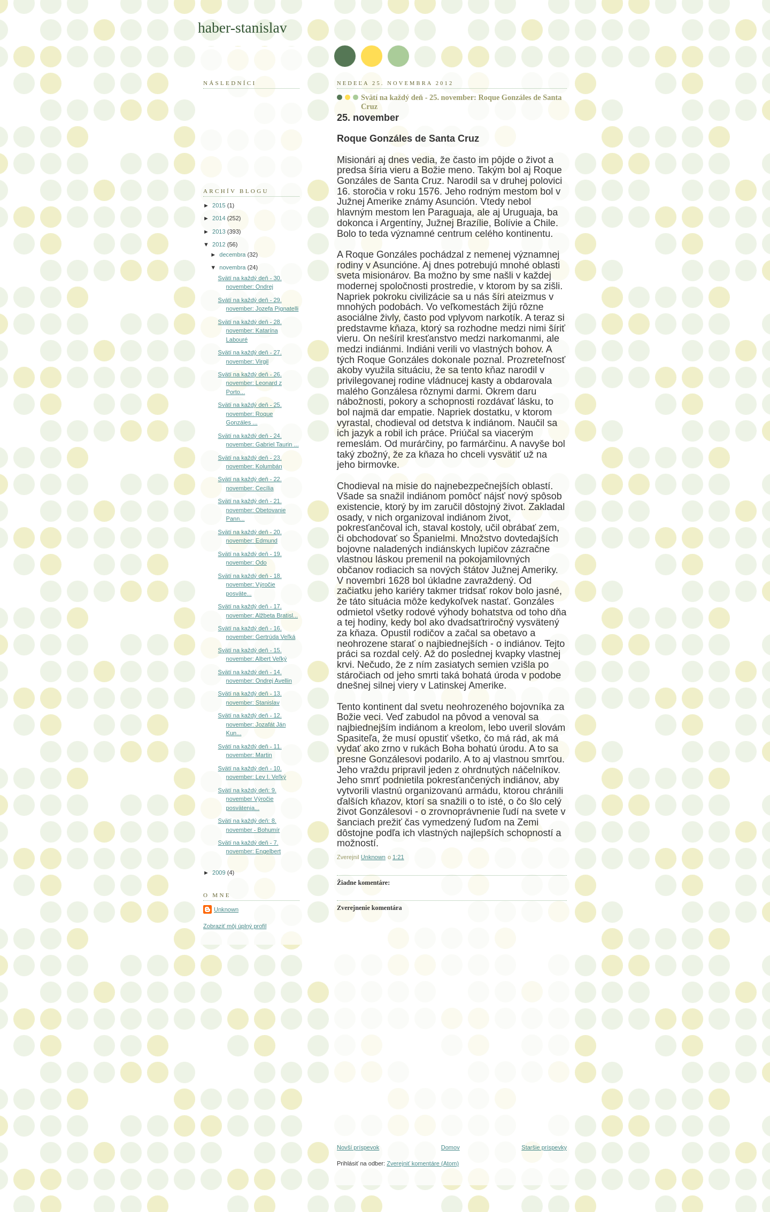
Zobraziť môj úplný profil (234, 926)
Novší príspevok (358, 1147)
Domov (450, 1147)
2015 (219, 205)
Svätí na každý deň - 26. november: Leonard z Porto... (250, 383)
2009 (219, 872)
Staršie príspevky (544, 1147)
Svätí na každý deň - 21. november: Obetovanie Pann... (252, 510)
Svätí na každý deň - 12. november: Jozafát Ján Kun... (252, 724)
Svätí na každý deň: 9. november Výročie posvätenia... (247, 799)
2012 (219, 244)
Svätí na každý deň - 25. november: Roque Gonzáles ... (250, 414)
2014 (219, 218)
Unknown (226, 909)
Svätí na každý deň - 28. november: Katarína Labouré (250, 331)
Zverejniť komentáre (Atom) (423, 1163)
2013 (219, 231)
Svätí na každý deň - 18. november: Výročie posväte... (250, 585)
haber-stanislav (242, 27)
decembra (233, 254)
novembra (233, 267)
